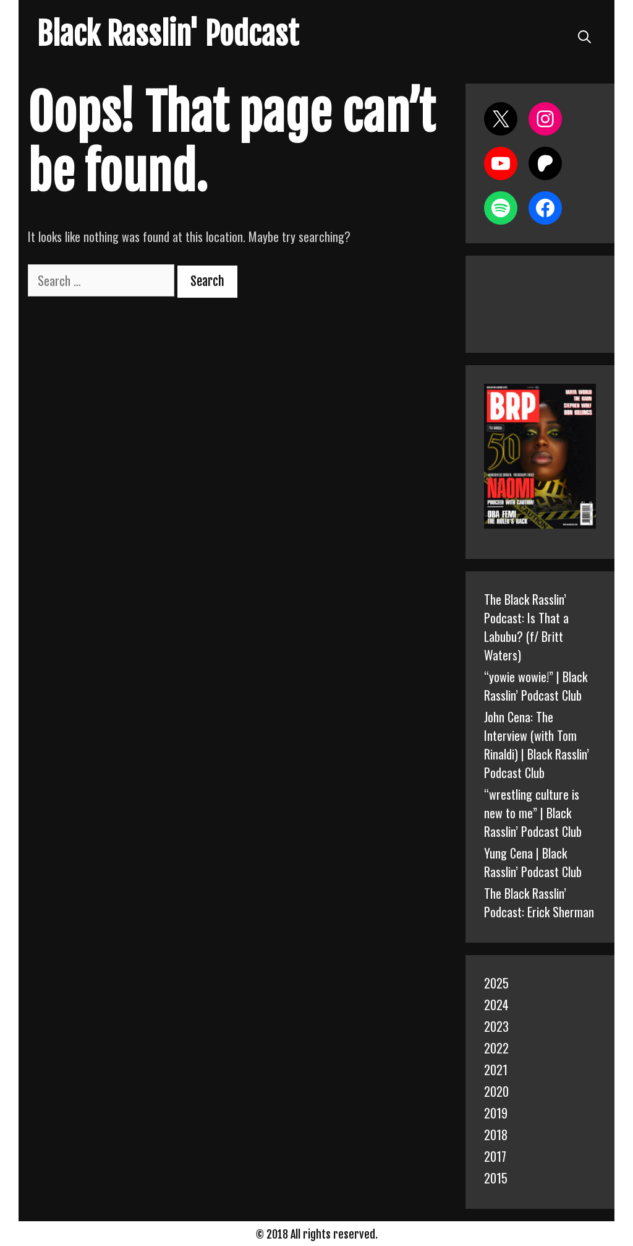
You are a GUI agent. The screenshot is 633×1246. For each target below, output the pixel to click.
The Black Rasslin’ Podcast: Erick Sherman (539, 902)
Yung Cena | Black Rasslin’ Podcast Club (533, 862)
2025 (496, 983)
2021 (496, 1069)
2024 (496, 1004)
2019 (496, 1113)
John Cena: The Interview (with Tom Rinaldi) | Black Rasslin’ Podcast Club (536, 744)
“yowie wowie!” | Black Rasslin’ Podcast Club (535, 685)
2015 (496, 1178)
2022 (496, 1048)
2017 (495, 1156)
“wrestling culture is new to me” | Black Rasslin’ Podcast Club (533, 813)
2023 (496, 1026)
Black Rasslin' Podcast (168, 34)
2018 (496, 1134)
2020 (496, 1091)
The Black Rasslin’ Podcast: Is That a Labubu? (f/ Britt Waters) (526, 627)
